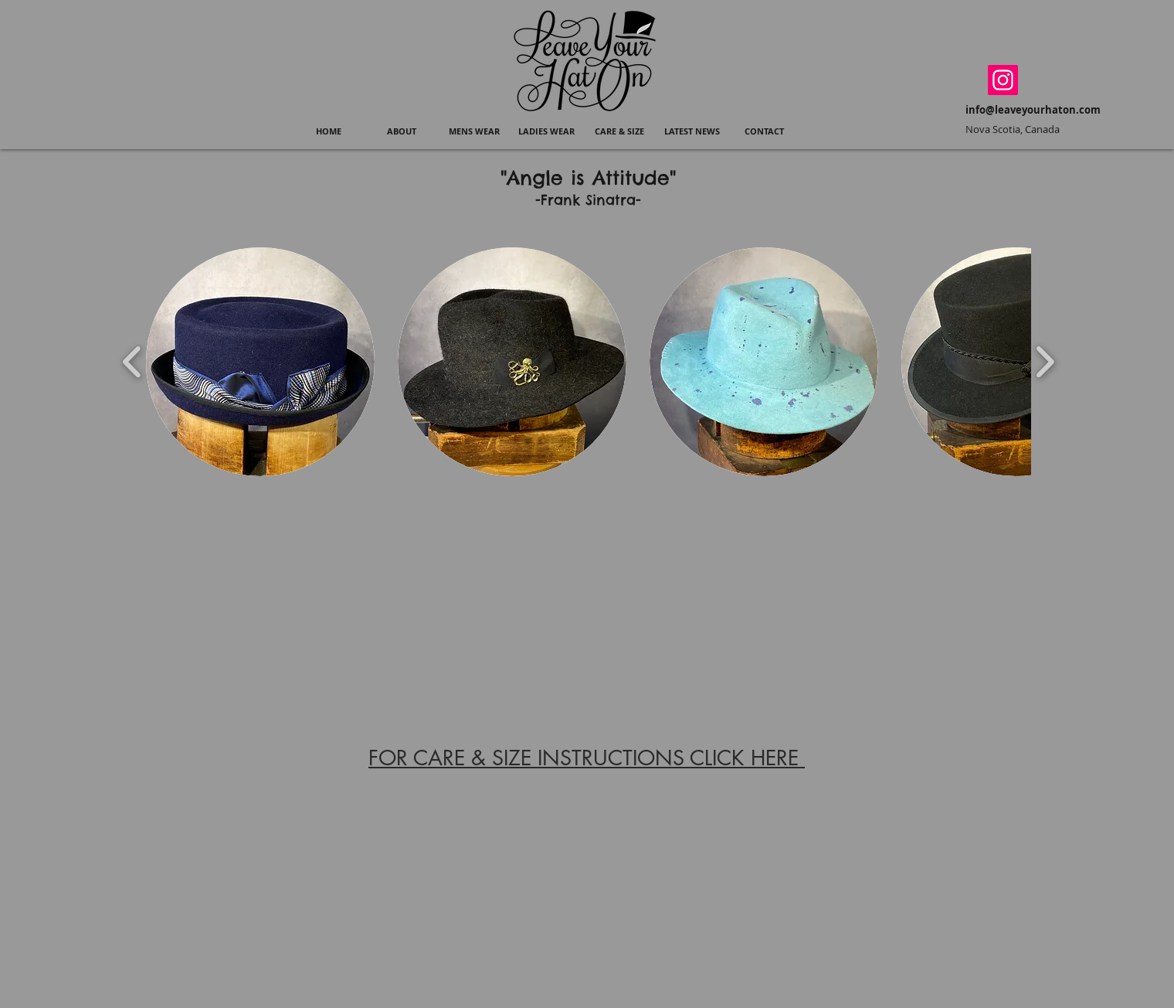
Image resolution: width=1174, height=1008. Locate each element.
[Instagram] (1003, 80)
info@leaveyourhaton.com (1033, 110)
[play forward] (1044, 362)
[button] (474, 131)
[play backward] (132, 362)
